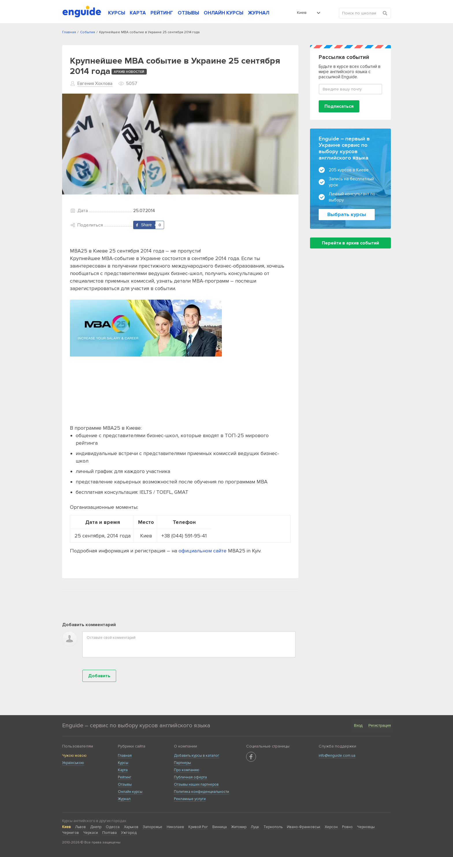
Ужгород (129, 832)
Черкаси (90, 832)
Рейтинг (124, 777)
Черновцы (366, 827)
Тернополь (273, 827)
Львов (80, 827)
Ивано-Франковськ (303, 827)
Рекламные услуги (190, 799)
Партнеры (182, 762)
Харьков (131, 827)
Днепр (95, 827)
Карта (123, 770)
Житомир (238, 827)
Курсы (123, 762)
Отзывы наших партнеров (196, 784)
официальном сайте (202, 551)
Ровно (347, 827)
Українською (73, 762)
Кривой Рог (198, 827)
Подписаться (339, 106)
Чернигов (70, 832)
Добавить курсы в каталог (196, 755)
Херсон (331, 827)
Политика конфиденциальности (201, 791)
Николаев (175, 827)
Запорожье (152, 827)
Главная (125, 755)
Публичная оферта (190, 777)
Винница (219, 827)
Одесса (113, 827)
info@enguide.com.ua (337, 755)
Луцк (255, 827)
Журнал (124, 799)
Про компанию (186, 770)
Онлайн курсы (130, 791)
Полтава (109, 832)
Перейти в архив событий (350, 243)
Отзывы (125, 784)
